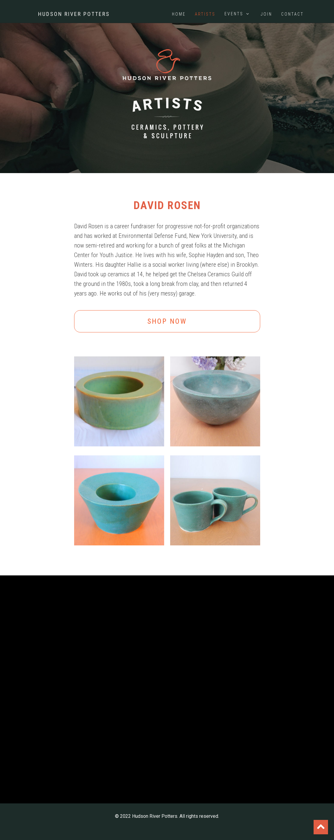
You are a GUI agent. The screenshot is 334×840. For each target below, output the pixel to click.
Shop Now (167, 321)
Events (237, 13)
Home (179, 14)
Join (266, 14)
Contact (292, 14)
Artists (205, 14)
